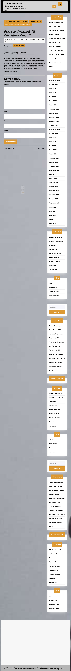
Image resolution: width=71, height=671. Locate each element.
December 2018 (54, 191)
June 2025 (52, 93)
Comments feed (54, 291)
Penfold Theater (35, 21)
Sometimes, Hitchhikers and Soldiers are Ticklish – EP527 (56, 43)
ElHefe (22, 39)
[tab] (54, 6)
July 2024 (52, 138)
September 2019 (54, 170)
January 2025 (53, 113)
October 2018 (53, 199)
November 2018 (54, 195)
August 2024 (53, 134)
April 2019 (52, 174)
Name (6, 111)
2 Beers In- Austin (55, 237)
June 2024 (52, 142)
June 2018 (52, 215)
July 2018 (52, 211)
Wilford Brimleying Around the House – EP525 (55, 63)
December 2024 (54, 117)
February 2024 (54, 158)
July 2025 (52, 89)
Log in (51, 283)
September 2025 (54, 80)
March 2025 (53, 105)
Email (6, 121)
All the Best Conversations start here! (23, 54)
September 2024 (54, 129)
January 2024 (53, 162)
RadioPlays (52, 266)
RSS (11, 54)
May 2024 (52, 146)
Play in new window (14, 52)
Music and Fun (54, 257)
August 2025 (53, 84)
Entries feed (53, 287)
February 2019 (53, 183)
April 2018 (52, 223)
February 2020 (54, 166)
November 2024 (54, 121)
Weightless (53, 270)
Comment (7, 84)
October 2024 (53, 125)
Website (6, 130)
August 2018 (53, 207)
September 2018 (54, 203)
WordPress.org (54, 296)
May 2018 (52, 219)
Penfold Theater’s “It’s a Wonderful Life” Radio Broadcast (23, 185)
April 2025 (53, 101)
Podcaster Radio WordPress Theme (28, 668)
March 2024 (53, 154)
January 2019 (53, 187)
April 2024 (53, 150)
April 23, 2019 (11, 39)
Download (23, 52)
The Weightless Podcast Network (14, 5)
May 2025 (52, 97)
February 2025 (54, 109)
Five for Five (53, 249)
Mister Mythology (55, 253)
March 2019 (53, 178)
